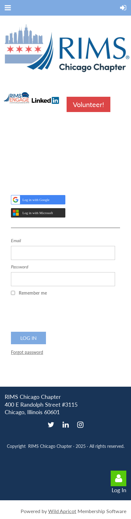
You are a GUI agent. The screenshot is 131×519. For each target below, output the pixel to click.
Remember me (33, 293)
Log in (118, 478)
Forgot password (27, 352)
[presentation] (58, 316)
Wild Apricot (62, 511)
